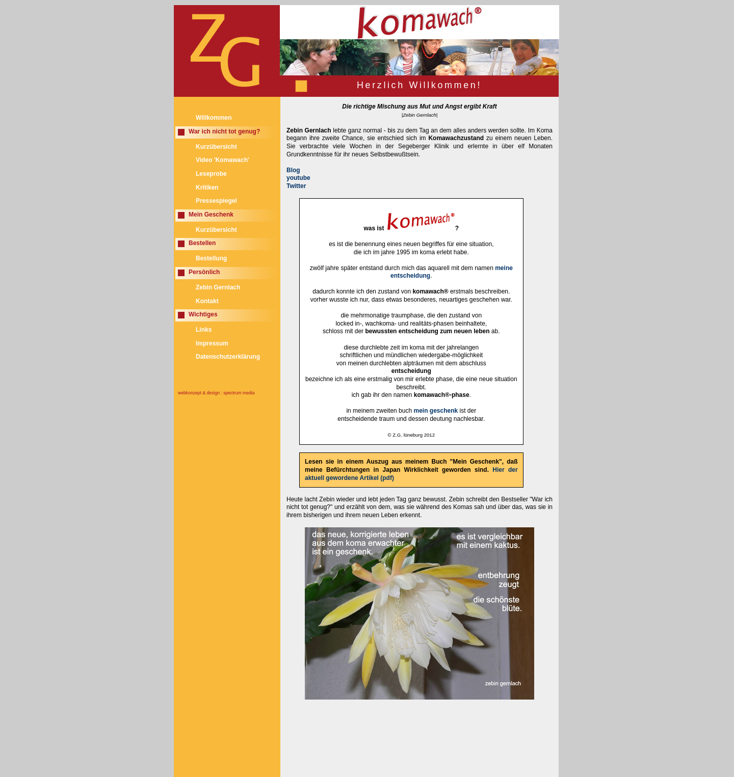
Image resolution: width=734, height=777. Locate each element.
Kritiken (207, 187)
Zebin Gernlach (218, 287)
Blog (293, 170)
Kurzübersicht (216, 146)
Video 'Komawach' (222, 160)
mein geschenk (435, 410)
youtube (298, 177)
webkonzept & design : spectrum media (216, 392)
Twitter (296, 186)
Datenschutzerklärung (228, 356)
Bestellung (211, 258)
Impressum (212, 343)
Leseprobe (211, 173)
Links (204, 329)
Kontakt (207, 301)
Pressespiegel (216, 200)
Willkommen (214, 117)
